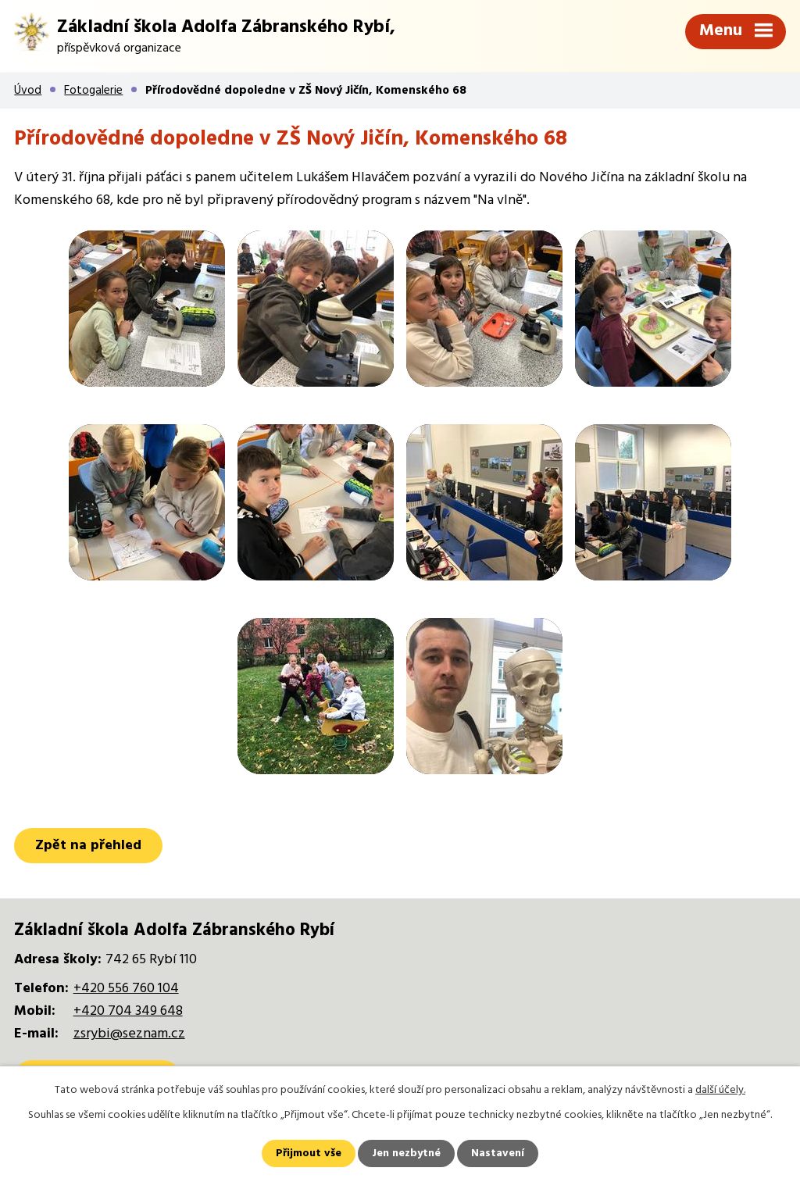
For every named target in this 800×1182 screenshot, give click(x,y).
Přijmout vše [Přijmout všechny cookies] (308, 1153)
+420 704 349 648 (128, 1011)
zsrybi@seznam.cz (129, 1034)
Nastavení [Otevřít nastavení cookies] (497, 1153)
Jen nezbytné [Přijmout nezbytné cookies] (406, 1153)
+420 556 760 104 (126, 988)
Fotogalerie (93, 90)
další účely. (720, 1090)
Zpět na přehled (88, 845)
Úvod (27, 90)
